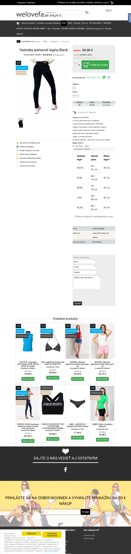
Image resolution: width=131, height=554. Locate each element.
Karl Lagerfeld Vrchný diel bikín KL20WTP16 (52, 363)
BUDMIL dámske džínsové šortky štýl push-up (77, 364)
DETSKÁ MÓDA (95, 23)
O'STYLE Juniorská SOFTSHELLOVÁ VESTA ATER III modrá (28, 364)
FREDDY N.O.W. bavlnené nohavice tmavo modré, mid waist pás (28, 426)
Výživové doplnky (28, 23)
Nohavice (54, 41)
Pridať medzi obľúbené (28, 154)
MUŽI (70, 23)
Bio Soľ (85, 23)
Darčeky (108, 29)
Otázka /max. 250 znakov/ (87, 282)
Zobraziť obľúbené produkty (30, 158)
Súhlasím (31, 533)
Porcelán (77, 23)
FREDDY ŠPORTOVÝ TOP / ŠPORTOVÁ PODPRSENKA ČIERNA (52, 426)
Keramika (56, 29)
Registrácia (31, 2)
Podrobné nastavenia (52, 534)
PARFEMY (107, 23)
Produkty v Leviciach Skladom (48, 23)
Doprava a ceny (89, 535)
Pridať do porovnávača (28, 162)
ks (79, 65)
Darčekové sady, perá (94, 29)
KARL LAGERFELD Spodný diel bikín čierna (77, 425)
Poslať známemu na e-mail (29, 150)
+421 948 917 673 (93, 78)
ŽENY (64, 23)
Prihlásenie (21, 2)
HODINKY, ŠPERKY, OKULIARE (73, 29)
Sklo (49, 29)
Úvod (38, 41)
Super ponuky (89, 538)
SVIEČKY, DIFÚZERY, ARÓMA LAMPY (31, 29)
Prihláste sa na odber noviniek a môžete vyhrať (78, 2)
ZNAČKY (19, 34)
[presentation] (87, 293)
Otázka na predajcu (27, 147)
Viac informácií (51, 551)
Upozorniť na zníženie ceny (30, 143)
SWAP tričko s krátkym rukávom (102, 425)
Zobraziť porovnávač (27, 166)
